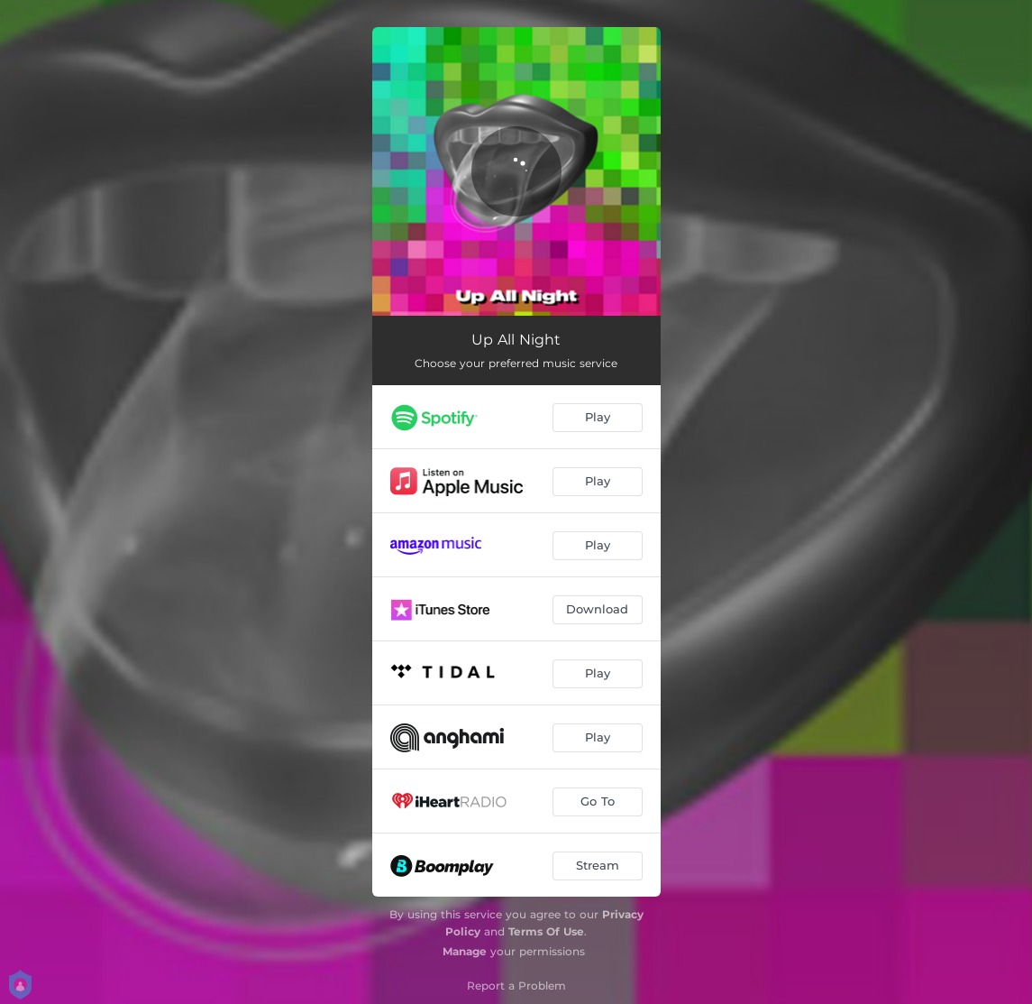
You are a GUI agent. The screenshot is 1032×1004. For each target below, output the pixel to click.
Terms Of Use (546, 931)
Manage (465, 951)
